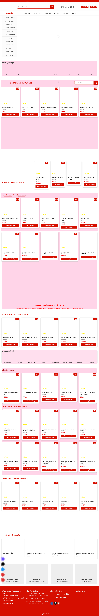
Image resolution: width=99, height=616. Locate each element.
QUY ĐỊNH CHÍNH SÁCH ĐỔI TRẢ (36, 604)
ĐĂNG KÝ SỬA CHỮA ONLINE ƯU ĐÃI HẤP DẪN (49, 305)
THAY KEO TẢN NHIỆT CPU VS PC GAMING (87, 393)
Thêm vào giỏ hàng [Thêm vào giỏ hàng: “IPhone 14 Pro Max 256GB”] (69, 344)
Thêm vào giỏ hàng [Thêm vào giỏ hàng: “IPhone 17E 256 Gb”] (10, 344)
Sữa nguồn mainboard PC (11, 393)
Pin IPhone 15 (65, 501)
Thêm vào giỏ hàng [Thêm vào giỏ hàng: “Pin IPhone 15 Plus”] (49, 508)
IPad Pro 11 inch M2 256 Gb (88, 252)
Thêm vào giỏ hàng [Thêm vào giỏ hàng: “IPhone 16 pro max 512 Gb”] (41, 186)
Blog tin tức (8, 31)
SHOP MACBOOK (8, 52)
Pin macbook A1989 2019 (68, 429)
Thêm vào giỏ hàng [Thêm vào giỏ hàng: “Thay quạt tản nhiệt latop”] (69, 227)
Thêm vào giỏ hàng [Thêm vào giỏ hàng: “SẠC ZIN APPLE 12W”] (30, 114)
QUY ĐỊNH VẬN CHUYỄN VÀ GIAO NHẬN (37, 601)
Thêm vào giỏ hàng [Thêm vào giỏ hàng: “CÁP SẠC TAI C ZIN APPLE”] (88, 114)
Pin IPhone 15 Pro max (9, 501)
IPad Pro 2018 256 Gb (57, 178)
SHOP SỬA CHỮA (8, 21)
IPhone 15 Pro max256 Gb (88, 337)
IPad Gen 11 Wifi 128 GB (28, 252)
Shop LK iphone (9, 18)
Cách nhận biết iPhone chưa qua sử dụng (85, 554)
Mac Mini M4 (37, 13)
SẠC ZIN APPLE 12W (27, 107)
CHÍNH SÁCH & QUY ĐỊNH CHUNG (35, 593)
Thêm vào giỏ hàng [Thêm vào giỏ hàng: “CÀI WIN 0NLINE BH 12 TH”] (68, 399)
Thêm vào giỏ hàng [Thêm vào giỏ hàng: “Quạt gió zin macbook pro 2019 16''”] (11, 437)
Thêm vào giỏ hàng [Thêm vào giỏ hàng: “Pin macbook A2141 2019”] (30, 468)
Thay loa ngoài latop (47, 218)
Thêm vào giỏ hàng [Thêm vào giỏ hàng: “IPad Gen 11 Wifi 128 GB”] (30, 258)
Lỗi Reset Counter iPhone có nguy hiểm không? (60, 554)
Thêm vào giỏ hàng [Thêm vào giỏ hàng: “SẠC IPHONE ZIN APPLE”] (69, 114)
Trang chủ (27, 1)
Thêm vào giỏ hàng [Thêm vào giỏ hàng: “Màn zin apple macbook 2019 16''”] (68, 470)
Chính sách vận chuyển (54, 1)
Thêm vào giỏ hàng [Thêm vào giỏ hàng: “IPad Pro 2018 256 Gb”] (57, 184)
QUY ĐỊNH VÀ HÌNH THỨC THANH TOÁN (37, 596)
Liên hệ (72, 1)
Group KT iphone (9, 28)
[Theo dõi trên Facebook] (52, 603)
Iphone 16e (47, 13)
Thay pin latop (84, 218)
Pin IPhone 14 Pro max (87, 501)
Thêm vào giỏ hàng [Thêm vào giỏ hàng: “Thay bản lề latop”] (30, 225)
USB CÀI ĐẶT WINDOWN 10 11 (10, 218)
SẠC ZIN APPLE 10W (7, 107)
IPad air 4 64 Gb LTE (73, 178)
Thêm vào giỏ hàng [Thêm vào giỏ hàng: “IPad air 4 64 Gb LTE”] (74, 182)
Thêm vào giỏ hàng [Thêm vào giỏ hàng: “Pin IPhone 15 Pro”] (30, 508)
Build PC (74, 13)
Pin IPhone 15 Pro (27, 501)
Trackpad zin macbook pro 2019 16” (49, 462)
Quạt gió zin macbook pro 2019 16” (10, 429)
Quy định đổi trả (45, 1)
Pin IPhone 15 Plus (47, 501)
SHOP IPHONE (8, 45)
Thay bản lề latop (27, 218)
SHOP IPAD (7, 48)
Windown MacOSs (9, 35)
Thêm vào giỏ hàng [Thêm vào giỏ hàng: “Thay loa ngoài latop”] (49, 225)
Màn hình (65, 13)
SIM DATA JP (7, 24)
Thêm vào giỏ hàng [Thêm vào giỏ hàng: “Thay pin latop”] (88, 225)
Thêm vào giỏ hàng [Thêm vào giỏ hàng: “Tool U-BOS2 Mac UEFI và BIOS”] (49, 437)
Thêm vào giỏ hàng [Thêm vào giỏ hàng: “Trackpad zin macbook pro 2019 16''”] (49, 470)
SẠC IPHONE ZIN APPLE (67, 107)
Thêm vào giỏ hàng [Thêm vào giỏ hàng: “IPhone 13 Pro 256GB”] (49, 344)
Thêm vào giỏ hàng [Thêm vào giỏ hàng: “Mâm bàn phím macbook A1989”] (87, 437)
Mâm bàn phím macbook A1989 (87, 429)
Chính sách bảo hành (65, 1)
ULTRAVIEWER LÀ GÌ (8, 553)
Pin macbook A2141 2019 (30, 461)
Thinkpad (56, 13)
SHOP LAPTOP (8, 55)
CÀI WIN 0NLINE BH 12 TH (68, 392)
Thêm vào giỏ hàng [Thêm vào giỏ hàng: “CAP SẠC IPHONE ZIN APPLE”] (49, 114)
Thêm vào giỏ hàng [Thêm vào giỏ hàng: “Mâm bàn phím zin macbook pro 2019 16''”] (30, 437)
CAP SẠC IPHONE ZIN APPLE (49, 107)
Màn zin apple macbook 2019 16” (68, 462)
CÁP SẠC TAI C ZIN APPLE (87, 107)
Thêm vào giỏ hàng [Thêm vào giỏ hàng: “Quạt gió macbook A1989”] (11, 468)
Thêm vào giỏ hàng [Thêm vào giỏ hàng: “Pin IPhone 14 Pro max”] (88, 508)
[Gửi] (52, 7)
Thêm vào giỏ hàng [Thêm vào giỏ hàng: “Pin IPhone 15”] (69, 508)
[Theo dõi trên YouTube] (58, 603)
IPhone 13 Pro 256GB (48, 337)
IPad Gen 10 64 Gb (89, 178)
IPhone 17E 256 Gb (8, 337)
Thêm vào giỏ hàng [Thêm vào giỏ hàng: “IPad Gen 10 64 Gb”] (90, 184)
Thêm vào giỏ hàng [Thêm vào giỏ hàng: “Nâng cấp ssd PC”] (49, 399)
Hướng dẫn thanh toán (35, 1)
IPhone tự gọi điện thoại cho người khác (36, 554)
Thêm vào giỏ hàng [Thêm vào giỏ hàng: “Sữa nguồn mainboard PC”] (11, 401)
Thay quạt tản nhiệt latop (67, 219)
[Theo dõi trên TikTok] (55, 603)
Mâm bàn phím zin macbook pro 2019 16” (29, 429)
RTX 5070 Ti (27, 13)
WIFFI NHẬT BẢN (8, 41)
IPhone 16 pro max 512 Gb (41, 178)
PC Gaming (7, 38)
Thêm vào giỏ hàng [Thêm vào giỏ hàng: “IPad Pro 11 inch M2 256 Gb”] (88, 257)
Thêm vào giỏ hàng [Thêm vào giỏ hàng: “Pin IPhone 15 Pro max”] (10, 508)
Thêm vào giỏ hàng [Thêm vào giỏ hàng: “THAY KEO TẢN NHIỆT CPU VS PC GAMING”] (87, 401)
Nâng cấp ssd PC (47, 392)
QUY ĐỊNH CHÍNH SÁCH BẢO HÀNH (36, 598)
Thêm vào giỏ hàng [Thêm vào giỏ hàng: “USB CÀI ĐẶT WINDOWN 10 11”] (10, 225)
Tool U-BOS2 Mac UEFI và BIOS (49, 429)
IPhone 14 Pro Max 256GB (68, 337)
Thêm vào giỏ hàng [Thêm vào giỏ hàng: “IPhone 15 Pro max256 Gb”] (88, 344)
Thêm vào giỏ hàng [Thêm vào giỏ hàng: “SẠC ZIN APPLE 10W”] (10, 114)
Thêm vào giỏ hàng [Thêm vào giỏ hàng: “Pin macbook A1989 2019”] (68, 435)
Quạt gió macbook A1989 (11, 461)
